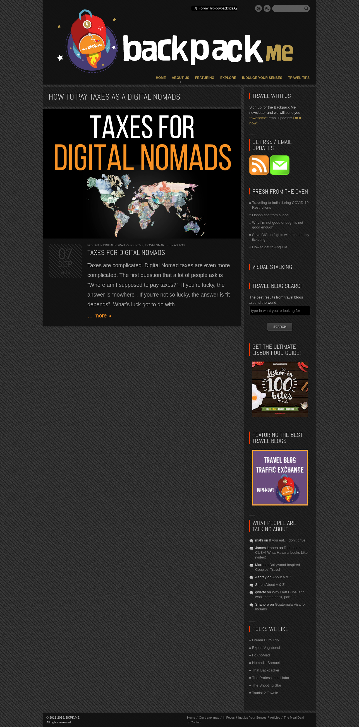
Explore (228, 78)
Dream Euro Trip (265, 640)
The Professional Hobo (270, 678)
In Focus (228, 717)
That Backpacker (265, 670)
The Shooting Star (266, 685)
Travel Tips (299, 78)
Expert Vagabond (266, 648)
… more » (99, 315)
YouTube (258, 8)
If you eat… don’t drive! (288, 540)
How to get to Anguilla (269, 247)
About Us (180, 78)
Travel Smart (155, 245)
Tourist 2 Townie (265, 693)
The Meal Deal (294, 717)
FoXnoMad (261, 655)
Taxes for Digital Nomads (126, 252)
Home (161, 78)
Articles (275, 717)
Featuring (204, 78)
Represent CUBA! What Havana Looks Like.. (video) (282, 552)
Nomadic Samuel (266, 663)
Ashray (179, 245)
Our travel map (209, 717)
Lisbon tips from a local (270, 215)
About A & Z (281, 577)
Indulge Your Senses (262, 78)
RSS (267, 8)
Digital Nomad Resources (123, 245)
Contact (196, 722)
